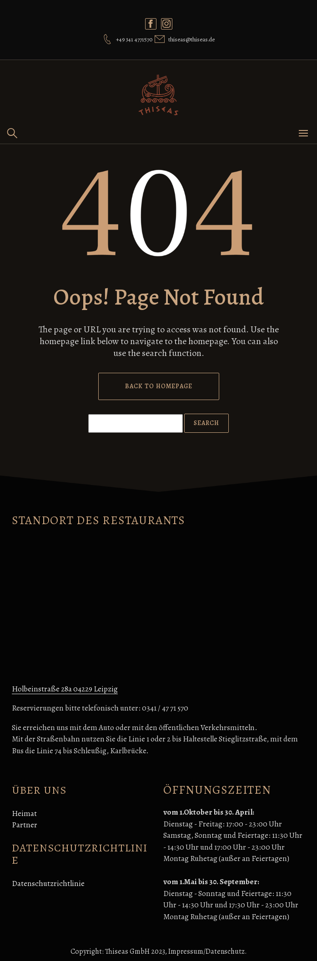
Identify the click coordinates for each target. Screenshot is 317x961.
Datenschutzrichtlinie (48, 883)
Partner (24, 825)
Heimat (24, 813)
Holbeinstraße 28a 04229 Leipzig (65, 689)
